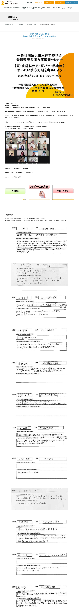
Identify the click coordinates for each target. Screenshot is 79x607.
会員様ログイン (38, 2)
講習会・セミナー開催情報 (71, 2)
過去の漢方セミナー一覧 (31, 24)
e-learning (60, 2)
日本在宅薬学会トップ (9, 24)
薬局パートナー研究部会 (42, 8)
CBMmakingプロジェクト (70, 8)
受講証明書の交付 (16, 8)
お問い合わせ (28, 2)
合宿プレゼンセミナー (56, 8)
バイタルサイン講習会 (24, 8)
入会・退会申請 (49, 2)
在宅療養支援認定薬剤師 (33, 8)
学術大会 (63, 8)
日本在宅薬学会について (8, 8)
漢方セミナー (49, 8)
